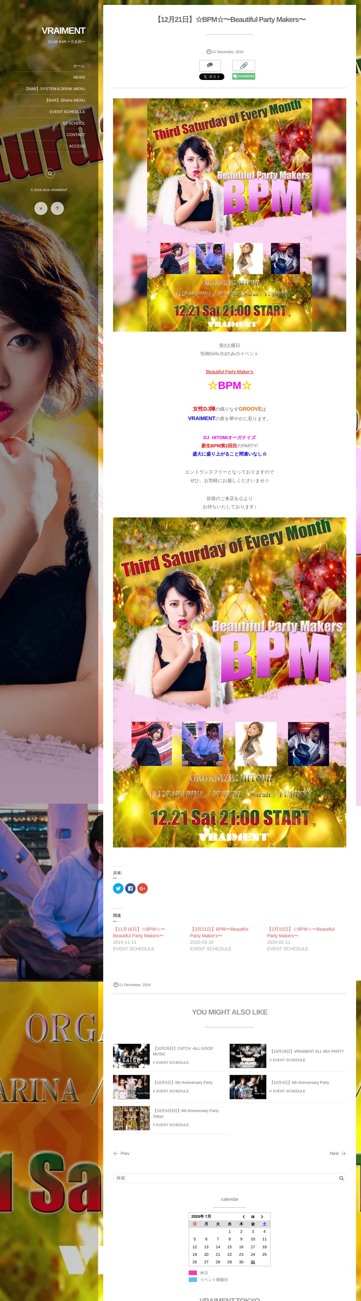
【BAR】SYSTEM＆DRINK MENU (54, 89)
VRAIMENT (63, 31)
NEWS (79, 77)
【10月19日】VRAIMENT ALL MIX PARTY (307, 1054)
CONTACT (75, 134)
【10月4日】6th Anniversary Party (299, 1085)
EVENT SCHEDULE (67, 111)
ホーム (79, 66)
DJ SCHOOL (74, 123)
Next (338, 1153)
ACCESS (77, 146)
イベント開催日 (214, 1279)
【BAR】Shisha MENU (65, 100)
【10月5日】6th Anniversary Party (183, 1085)
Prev (121, 1153)
